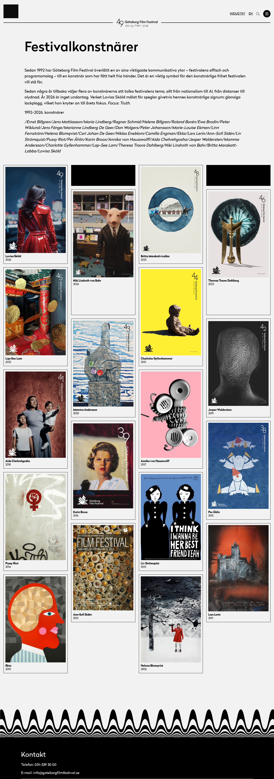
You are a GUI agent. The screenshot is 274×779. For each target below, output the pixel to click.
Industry (237, 13)
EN (251, 13)
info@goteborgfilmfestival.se (56, 773)
